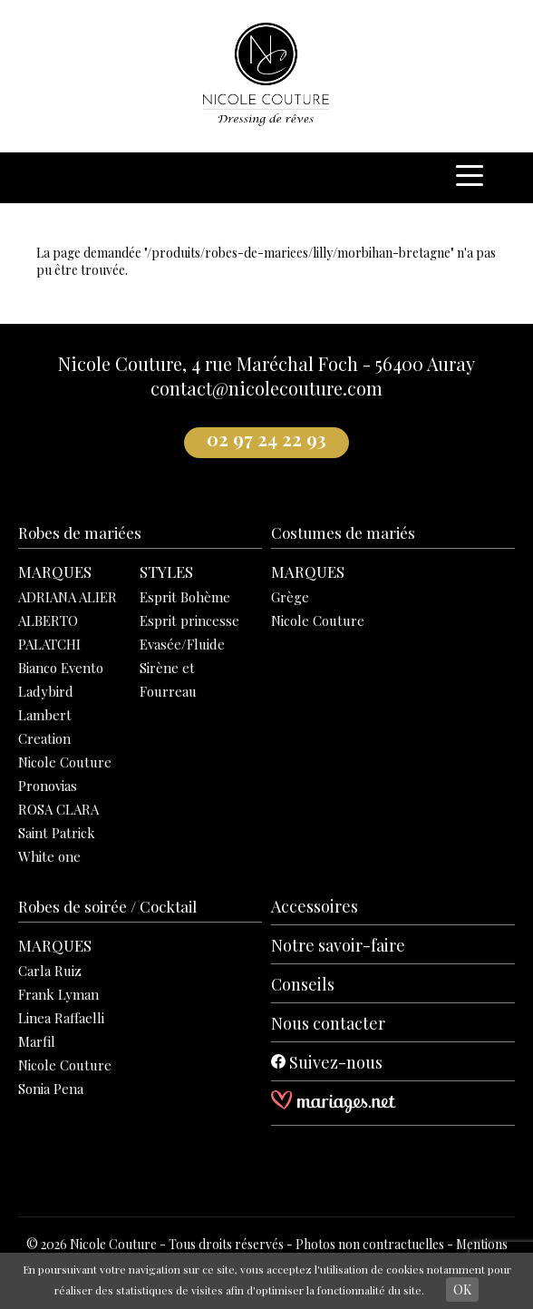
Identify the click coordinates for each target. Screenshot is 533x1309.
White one (49, 856)
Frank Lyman (58, 994)
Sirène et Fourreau (168, 679)
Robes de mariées (79, 532)
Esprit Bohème (185, 597)
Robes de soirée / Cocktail (107, 906)
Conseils (302, 984)
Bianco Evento (60, 668)
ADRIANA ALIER (67, 597)
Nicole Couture (64, 762)
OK (462, 1289)
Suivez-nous (327, 1062)
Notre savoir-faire (338, 945)
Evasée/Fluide (182, 644)
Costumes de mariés (343, 532)
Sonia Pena (50, 1088)
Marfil (36, 1041)
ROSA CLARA (58, 809)
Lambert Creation (45, 726)
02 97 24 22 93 (266, 439)
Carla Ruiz (50, 971)
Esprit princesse (189, 620)
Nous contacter (328, 1023)
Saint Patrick (56, 833)
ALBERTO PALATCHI (49, 632)
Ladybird (45, 691)
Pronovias (47, 786)
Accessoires (314, 906)
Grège (290, 597)
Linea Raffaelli (61, 1018)
